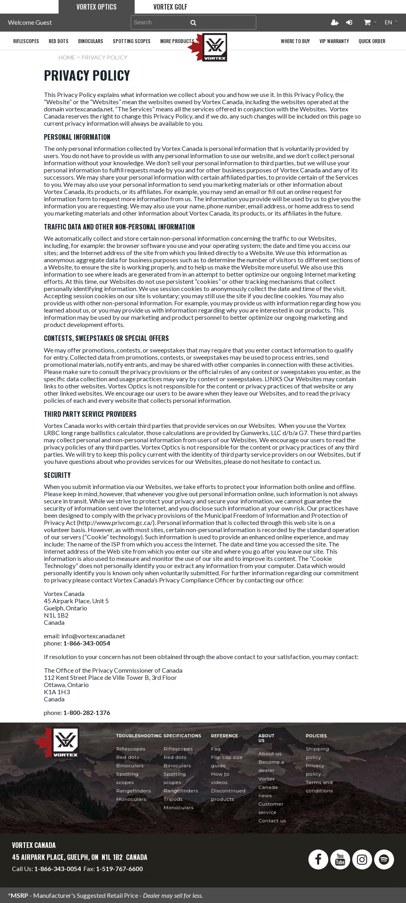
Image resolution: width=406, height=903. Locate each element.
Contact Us (272, 821)
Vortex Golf (170, 7)
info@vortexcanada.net (93, 636)
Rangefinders (133, 791)
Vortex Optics (96, 7)
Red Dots (127, 757)
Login (349, 22)
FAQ (216, 749)
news (268, 787)
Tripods (173, 799)
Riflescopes (130, 749)
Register (334, 22)
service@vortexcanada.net (116, 875)
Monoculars (131, 799)
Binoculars (130, 765)
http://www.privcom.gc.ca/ (116, 522)
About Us (270, 753)
